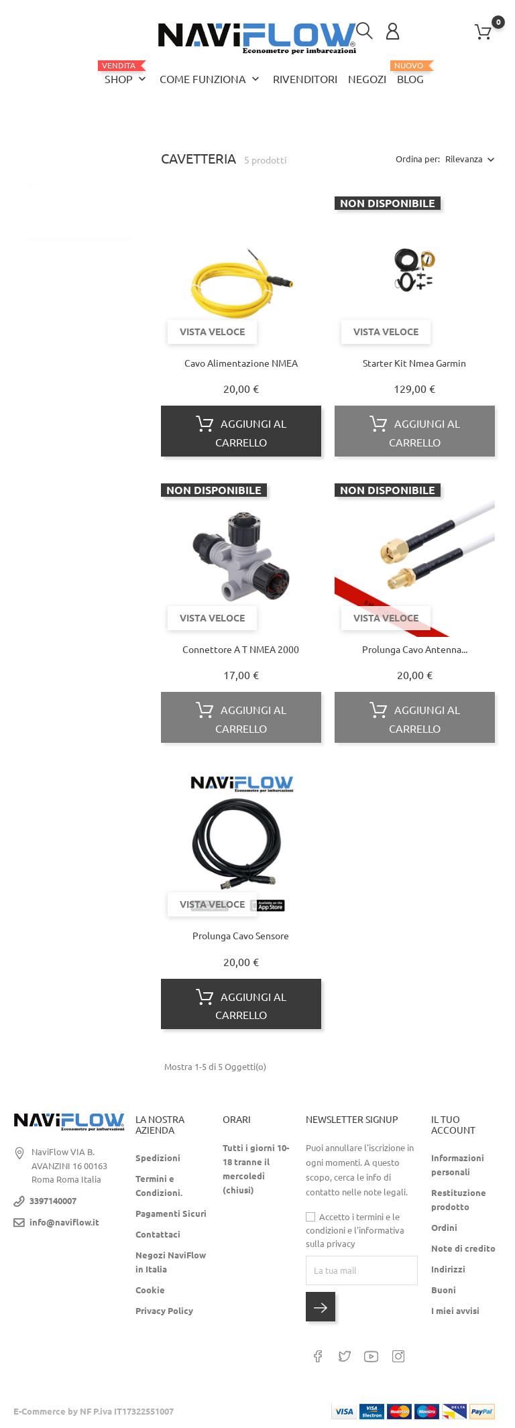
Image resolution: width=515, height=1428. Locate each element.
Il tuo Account (453, 1124)
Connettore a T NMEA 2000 (240, 649)
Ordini (444, 1227)
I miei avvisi (455, 1310)
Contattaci (157, 1234)
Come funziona (211, 79)
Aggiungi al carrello (241, 431)
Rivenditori (305, 79)
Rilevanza (464, 159)
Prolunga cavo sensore (240, 936)
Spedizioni (157, 1158)
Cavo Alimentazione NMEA (241, 362)
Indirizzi (448, 1269)
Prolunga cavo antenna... (414, 649)
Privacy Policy (164, 1310)
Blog (410, 73)
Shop (127, 73)
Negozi (367, 79)
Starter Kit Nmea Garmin (414, 362)
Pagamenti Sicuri (171, 1213)
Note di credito (463, 1248)
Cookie (150, 1290)
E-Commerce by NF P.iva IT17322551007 (93, 1411)
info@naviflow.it (64, 1222)
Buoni (443, 1290)
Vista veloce (212, 331)
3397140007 (53, 1200)
